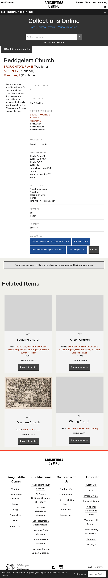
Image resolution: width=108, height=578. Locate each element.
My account (90, 2)
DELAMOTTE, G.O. (32, 429)
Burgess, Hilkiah (23, 349)
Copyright (91, 544)
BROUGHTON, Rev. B (18, 66)
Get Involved (65, 494)
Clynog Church (79, 421)
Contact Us (66, 489)
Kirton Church (80, 339)
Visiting (15, 489)
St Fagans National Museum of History (40, 498)
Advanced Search (54, 42)
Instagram (65, 515)
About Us (91, 485)
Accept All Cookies (96, 574)
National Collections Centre (91, 511)
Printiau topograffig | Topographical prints (50, 241)
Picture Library (91, 501)
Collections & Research (17, 12)
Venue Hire (15, 526)
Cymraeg (102, 2)
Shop (15, 520)
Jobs (90, 490)
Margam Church (28, 422)
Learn (15, 504)
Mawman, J (12, 75)
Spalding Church (28, 339)
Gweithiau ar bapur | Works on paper (48, 249)
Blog (15, 509)
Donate (79, 2)
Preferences (80, 574)
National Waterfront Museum (41, 511)
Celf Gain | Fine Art (77, 249)
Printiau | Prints (81, 241)
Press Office (91, 495)
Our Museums (9, 2)
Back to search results (17, 49)
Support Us (15, 515)
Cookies (91, 539)
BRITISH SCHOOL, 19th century (83, 428)
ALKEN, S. (11, 71)
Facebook (66, 509)
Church (93, 249)
